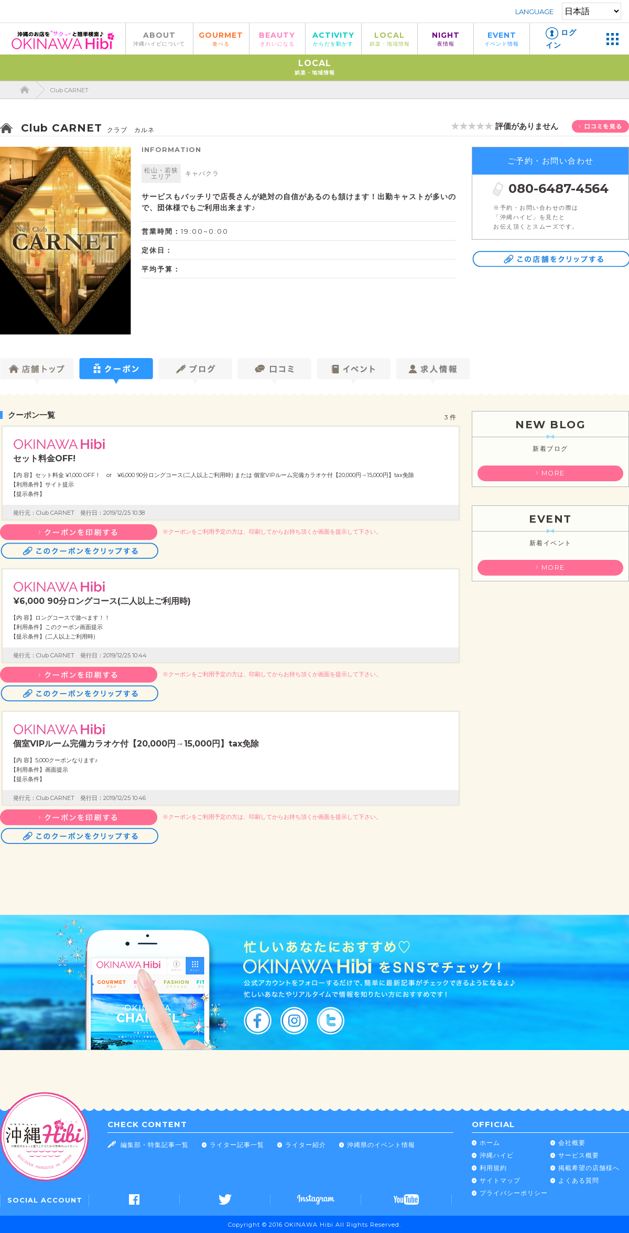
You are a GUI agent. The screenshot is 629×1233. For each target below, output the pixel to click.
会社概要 (571, 1143)
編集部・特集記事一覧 (155, 1145)
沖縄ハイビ (497, 1155)
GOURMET (221, 38)
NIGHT (445, 38)
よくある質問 (578, 1180)
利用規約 (493, 1168)
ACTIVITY (333, 38)
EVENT (501, 38)
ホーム (490, 1143)
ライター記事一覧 (237, 1145)
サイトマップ (500, 1180)
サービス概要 (578, 1155)
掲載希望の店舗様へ (589, 1168)
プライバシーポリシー (514, 1193)
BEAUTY (277, 38)
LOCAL (389, 38)
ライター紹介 (305, 1145)
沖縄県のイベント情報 (381, 1145)
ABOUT (159, 38)
